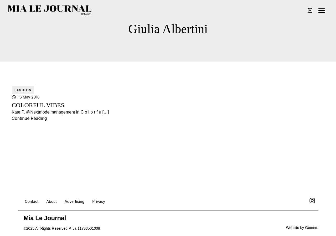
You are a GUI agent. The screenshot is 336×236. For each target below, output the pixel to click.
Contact (32, 201)
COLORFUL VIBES (38, 105)
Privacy (98, 201)
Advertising (74, 201)
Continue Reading (29, 118)
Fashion (23, 90)
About (51, 201)
